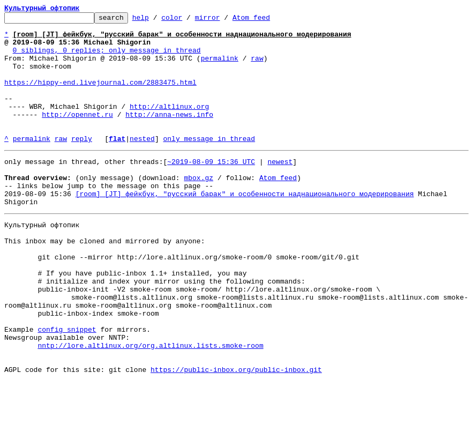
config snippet (66, 387)
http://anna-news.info (169, 135)
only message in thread (209, 164)
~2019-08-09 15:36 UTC (211, 188)
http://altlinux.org (169, 125)
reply (81, 164)
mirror (224, 20)
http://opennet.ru (77, 135)
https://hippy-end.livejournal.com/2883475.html (100, 96)
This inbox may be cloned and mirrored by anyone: (104, 281)
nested (142, 164)
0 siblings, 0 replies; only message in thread (107, 58)
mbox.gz (198, 208)
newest (279, 188)
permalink (219, 67)
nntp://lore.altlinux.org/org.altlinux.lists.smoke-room (150, 406)
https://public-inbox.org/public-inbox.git (236, 435)
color (188, 20)
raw (257, 67)
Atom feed (268, 20)
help (157, 20)
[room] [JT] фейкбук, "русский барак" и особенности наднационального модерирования (245, 227)
